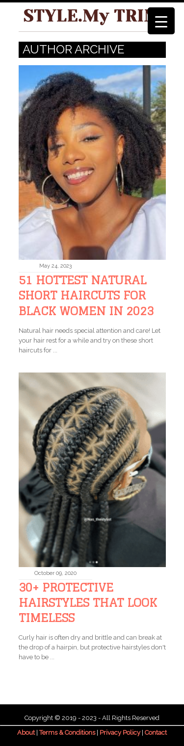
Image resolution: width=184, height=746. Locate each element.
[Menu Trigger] (161, 20)
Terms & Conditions (67, 732)
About (26, 732)
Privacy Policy (120, 732)
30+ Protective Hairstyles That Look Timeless (88, 602)
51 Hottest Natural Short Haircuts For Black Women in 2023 (86, 295)
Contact (156, 732)
